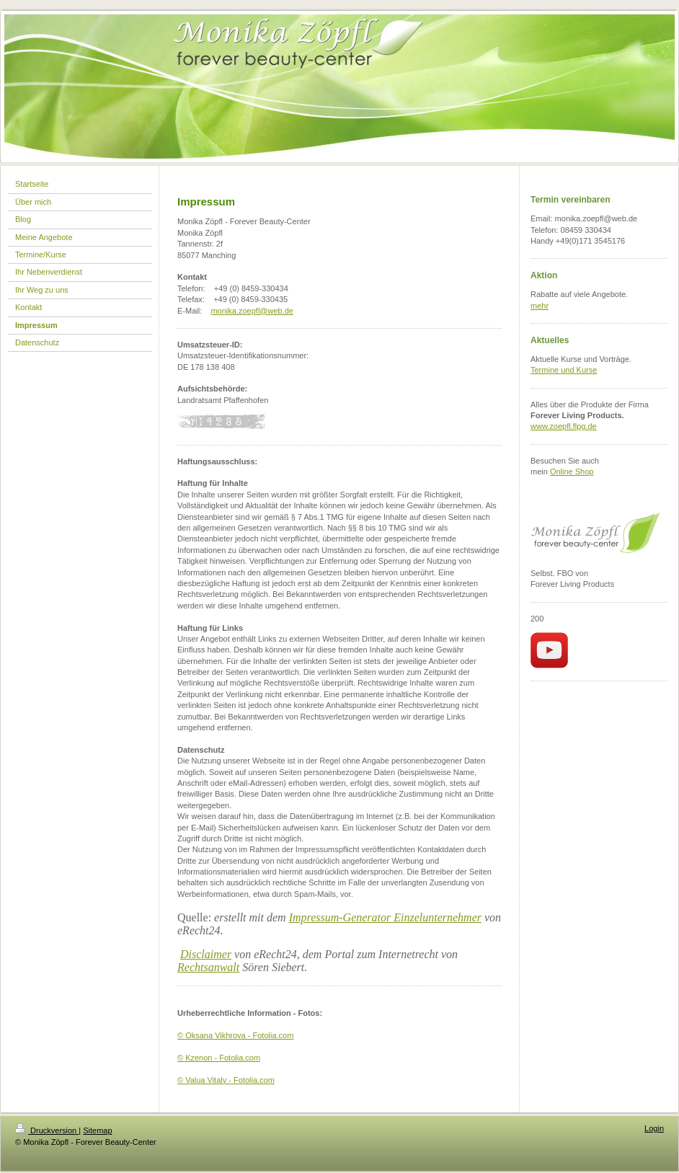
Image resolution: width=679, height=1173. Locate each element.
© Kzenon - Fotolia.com (218, 1057)
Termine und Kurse (564, 370)
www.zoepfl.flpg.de (564, 426)
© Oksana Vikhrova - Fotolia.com (235, 1035)
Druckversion (47, 1130)
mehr (540, 305)
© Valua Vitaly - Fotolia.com (226, 1080)
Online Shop (572, 471)
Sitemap (97, 1130)
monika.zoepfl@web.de (251, 310)
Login (654, 1128)
